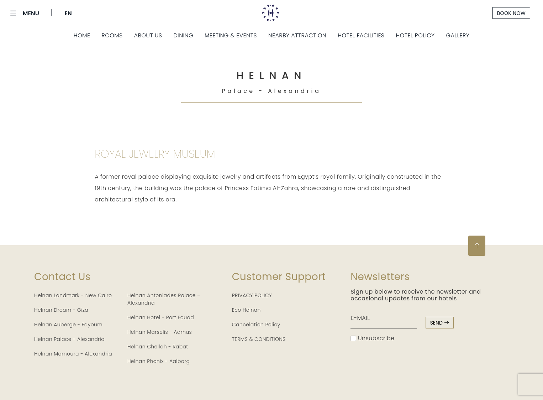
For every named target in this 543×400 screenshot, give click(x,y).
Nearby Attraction (297, 35)
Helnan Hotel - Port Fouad (160, 317)
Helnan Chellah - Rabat (157, 346)
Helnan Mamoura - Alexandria (73, 353)
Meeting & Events (231, 35)
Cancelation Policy (256, 324)
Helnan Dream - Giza (61, 310)
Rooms (111, 35)
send (439, 322)
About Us (148, 35)
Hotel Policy (415, 35)
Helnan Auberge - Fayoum (68, 324)
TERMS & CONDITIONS (259, 339)
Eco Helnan (246, 310)
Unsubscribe (372, 338)
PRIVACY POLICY (252, 295)
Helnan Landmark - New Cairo (73, 295)
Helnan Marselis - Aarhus (159, 332)
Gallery (458, 35)
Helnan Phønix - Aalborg (158, 361)
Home (82, 35)
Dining (183, 35)
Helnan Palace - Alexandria (69, 339)
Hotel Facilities (361, 35)
